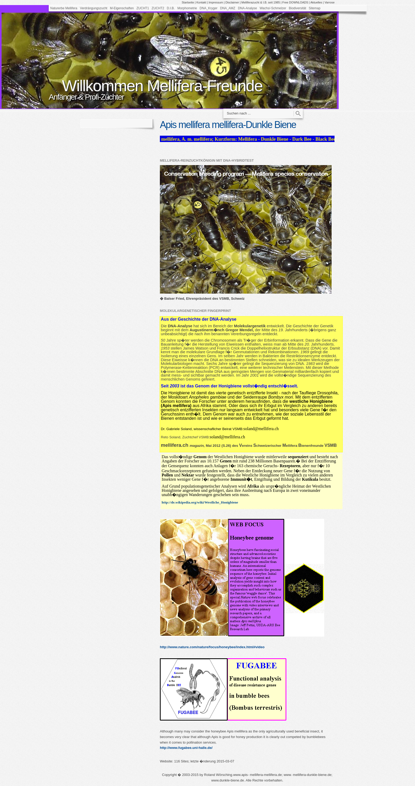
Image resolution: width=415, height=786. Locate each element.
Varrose (329, 2)
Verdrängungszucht (93, 8)
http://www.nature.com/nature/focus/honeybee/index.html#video (212, 647)
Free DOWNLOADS (295, 2)
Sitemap (315, 8)
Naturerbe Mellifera (63, 8)
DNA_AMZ (227, 8)
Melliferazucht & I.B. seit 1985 (260, 2)
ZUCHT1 (143, 8)
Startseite (188, 2)
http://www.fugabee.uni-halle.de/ (186, 748)
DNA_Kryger (208, 8)
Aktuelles (316, 2)
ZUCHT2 (158, 8)
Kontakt (201, 2)
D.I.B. (171, 8)
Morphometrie (187, 8)
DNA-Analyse (247, 8)
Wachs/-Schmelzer (273, 8)
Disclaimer (232, 2)
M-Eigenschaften (122, 8)
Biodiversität (297, 8)
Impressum (216, 2)
